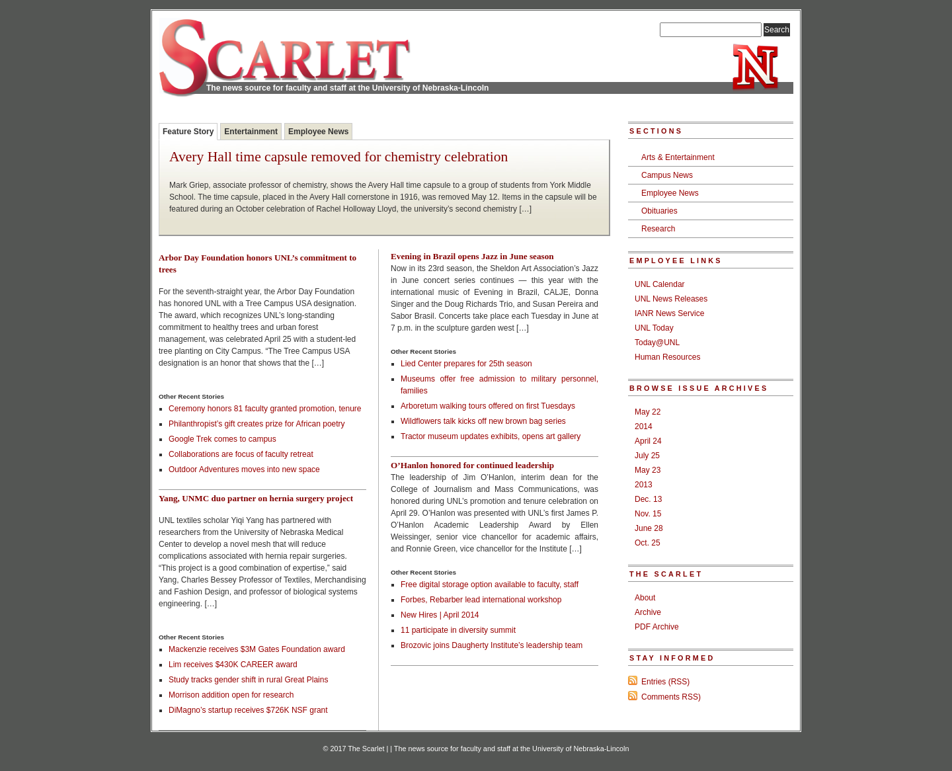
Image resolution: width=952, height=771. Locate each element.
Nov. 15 (648, 513)
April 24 (648, 441)
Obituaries (659, 211)
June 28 (649, 528)
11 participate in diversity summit (458, 630)
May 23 (647, 470)
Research (658, 228)
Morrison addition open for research (231, 695)
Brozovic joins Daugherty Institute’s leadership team (491, 645)
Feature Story (188, 131)
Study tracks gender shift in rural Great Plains (248, 679)
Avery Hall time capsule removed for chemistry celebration (338, 157)
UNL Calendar (660, 284)
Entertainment (251, 131)
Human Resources (667, 357)
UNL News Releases (671, 299)
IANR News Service (669, 313)
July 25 (647, 455)
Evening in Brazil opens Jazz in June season (472, 256)
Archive (648, 612)
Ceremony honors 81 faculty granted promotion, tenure (265, 408)
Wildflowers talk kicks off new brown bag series (483, 421)
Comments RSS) (671, 697)
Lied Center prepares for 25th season (466, 363)
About (645, 597)
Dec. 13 (648, 499)
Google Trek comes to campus (222, 439)
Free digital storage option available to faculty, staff (489, 584)
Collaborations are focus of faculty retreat (241, 454)
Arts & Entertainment (678, 157)
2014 (644, 426)
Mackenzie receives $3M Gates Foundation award (257, 649)
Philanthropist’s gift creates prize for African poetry (257, 423)
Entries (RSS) (665, 681)
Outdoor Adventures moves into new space (244, 469)
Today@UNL (657, 342)
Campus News (667, 175)
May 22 (647, 412)
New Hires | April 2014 (440, 615)
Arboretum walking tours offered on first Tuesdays (488, 406)
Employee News (318, 131)
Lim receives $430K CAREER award (233, 664)
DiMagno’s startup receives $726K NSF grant (248, 710)
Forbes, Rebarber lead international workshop (481, 599)
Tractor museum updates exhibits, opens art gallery (490, 436)
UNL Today (654, 328)
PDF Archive (657, 626)
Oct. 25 (647, 543)
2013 (644, 484)
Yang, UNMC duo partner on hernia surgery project (256, 498)
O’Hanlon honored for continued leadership (472, 465)
